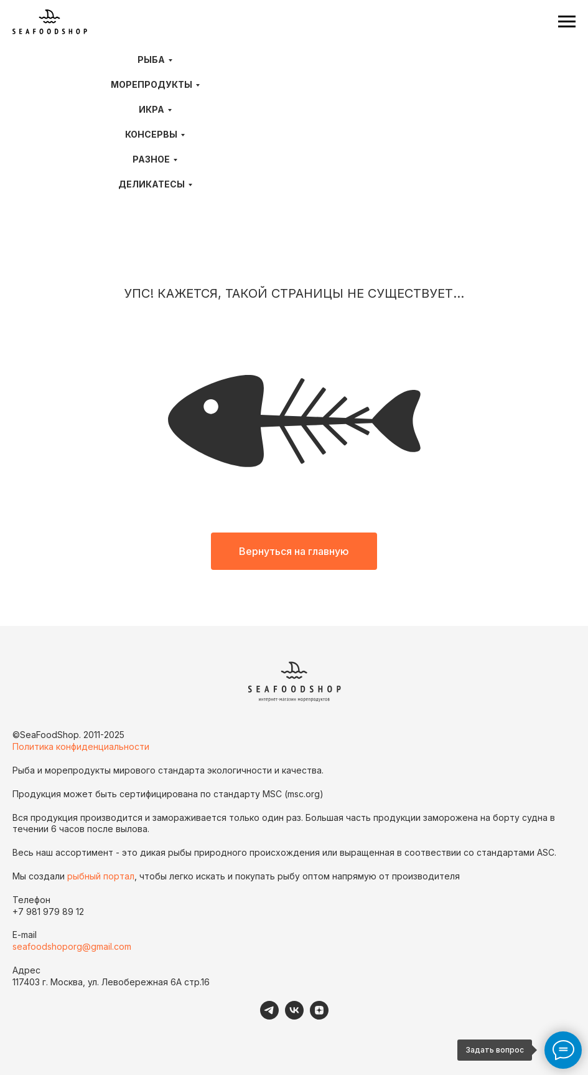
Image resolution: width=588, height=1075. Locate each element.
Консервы (151, 134)
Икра (151, 109)
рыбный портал (100, 876)
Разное (151, 159)
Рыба (151, 59)
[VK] (294, 1016)
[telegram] (269, 1016)
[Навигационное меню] (567, 22)
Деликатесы (151, 184)
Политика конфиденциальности (80, 746)
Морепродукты (151, 84)
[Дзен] (319, 1016)
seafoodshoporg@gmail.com (71, 946)
